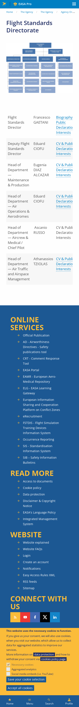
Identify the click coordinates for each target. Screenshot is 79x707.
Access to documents (38, 481)
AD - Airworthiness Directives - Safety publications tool (36, 347)
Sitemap (29, 588)
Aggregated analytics (24, 669)
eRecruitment (32, 416)
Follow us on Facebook (35, 617)
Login (27, 555)
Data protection (34, 494)
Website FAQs (32, 549)
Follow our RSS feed (15, 617)
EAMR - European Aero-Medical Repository (39, 379)
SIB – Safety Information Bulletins (40, 460)
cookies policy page (53, 659)
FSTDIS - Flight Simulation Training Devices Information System (41, 428)
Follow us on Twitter (45, 617)
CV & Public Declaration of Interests (67, 148)
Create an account (36, 562)
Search (49, 703)
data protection (44, 654)
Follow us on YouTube (25, 617)
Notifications (32, 569)
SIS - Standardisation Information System (37, 448)
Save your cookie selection (26, 679)
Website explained (36, 542)
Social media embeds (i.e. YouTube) (32, 674)
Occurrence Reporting (38, 439)
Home (9, 11)
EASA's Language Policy (39, 512)
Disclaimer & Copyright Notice (39, 503)
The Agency (27, 11)
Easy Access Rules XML (39, 575)
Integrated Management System (40, 521)
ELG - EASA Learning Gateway (37, 390)
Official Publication (36, 335)
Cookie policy (32, 488)
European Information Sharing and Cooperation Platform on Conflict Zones (41, 405)
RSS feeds (30, 582)
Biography (65, 117)
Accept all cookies (20, 688)
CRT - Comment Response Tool (41, 360)
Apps (74, 4)
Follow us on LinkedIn (55, 617)
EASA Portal (31, 370)
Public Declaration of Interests (67, 127)
